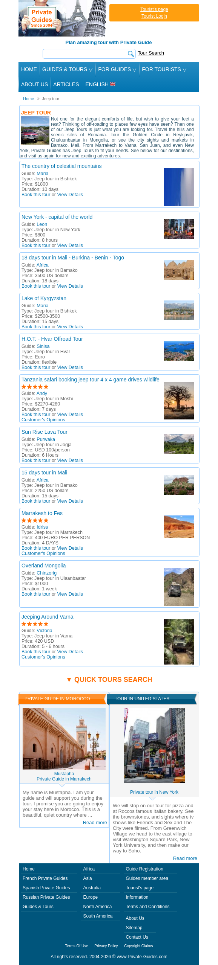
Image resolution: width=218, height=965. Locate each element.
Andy (42, 393)
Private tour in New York (154, 792)
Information (137, 897)
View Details (70, 194)
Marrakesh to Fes (42, 513)
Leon (42, 224)
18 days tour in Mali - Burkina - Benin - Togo (72, 258)
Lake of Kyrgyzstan (43, 298)
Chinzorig (47, 573)
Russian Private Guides (46, 897)
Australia (92, 887)
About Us (34, 84)
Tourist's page (154, 9)
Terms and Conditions (147, 906)
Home (29, 69)
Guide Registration (144, 869)
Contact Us (137, 937)
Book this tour (35, 194)
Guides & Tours (38, 906)
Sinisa (43, 346)
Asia (87, 878)
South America (97, 916)
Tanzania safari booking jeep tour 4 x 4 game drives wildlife (90, 380)
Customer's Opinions (43, 419)
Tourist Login (154, 16)
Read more (95, 822)
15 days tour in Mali (44, 473)
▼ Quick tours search (109, 679)
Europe (90, 897)
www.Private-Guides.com (142, 956)
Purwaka (46, 439)
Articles (66, 84)
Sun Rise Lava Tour (44, 432)
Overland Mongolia (43, 566)
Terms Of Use (76, 946)
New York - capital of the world (56, 217)
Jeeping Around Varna (47, 617)
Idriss (42, 527)
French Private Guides (45, 878)
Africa (43, 265)
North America (97, 906)
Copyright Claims (138, 946)
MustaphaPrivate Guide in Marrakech (64, 776)
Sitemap (134, 927)
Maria (42, 173)
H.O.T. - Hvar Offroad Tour (52, 339)
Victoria (44, 630)
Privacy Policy (106, 946)
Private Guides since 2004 (63, 18)
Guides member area (147, 878)
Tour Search (151, 53)
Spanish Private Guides (46, 887)
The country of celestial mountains (61, 166)
